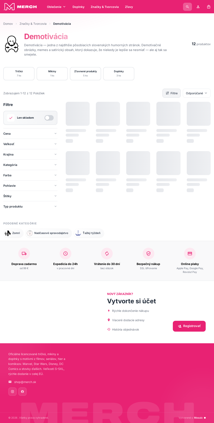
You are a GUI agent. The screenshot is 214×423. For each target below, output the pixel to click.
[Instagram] (12, 391)
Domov (8, 23)
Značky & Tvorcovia (33, 23)
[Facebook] (22, 391)
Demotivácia (46, 36)
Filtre (172, 93)
